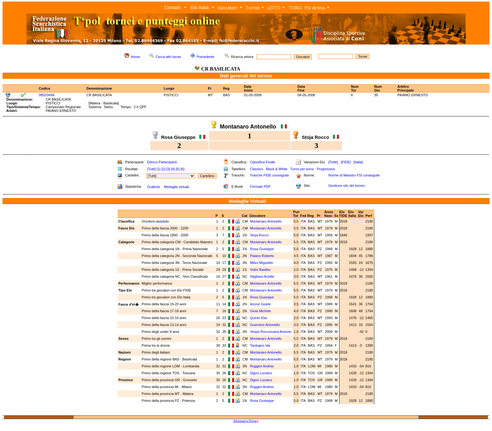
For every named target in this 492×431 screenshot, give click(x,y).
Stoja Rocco (260, 235)
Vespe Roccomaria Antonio (270, 332)
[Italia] (358, 162)
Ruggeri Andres (262, 366)
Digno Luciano (261, 373)
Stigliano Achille (262, 276)
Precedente (205, 57)
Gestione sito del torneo (346, 185)
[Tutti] (151, 169)
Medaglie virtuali (176, 187)
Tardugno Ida (260, 345)
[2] (163, 169)
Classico (256, 169)
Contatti (172, 7)
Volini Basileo (261, 269)
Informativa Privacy (246, 421)
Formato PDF (260, 186)
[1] (158, 169)
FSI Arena (314, 7)
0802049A (46, 95)
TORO (295, 7)
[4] (173, 169)
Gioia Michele (261, 311)
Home (135, 57)
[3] (168, 169)
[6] (182, 169)
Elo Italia (199, 7)
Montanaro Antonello (266, 221)
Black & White (276, 169)
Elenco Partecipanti (162, 162)
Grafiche (153, 187)
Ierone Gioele (261, 304)
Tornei (252, 7)
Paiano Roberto (262, 256)
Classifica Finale (262, 162)
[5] (177, 169)
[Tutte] (333, 162)
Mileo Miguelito (262, 263)
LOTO (274, 7)
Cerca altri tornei (168, 57)
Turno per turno (302, 169)
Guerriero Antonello (265, 325)
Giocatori (227, 7)
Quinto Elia (259, 318)
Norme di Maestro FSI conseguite (354, 175)
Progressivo (326, 169)
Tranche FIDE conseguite (269, 175)
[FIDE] (345, 162)
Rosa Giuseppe (262, 249)
